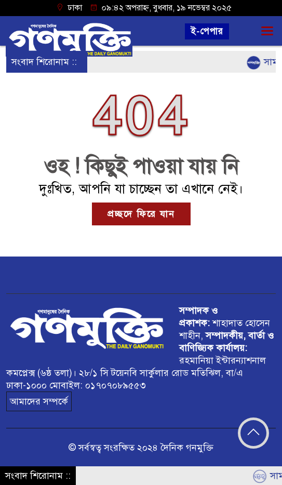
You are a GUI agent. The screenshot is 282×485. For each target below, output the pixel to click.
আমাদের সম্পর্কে (39, 401)
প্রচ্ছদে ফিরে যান (141, 214)
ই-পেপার (207, 31)
